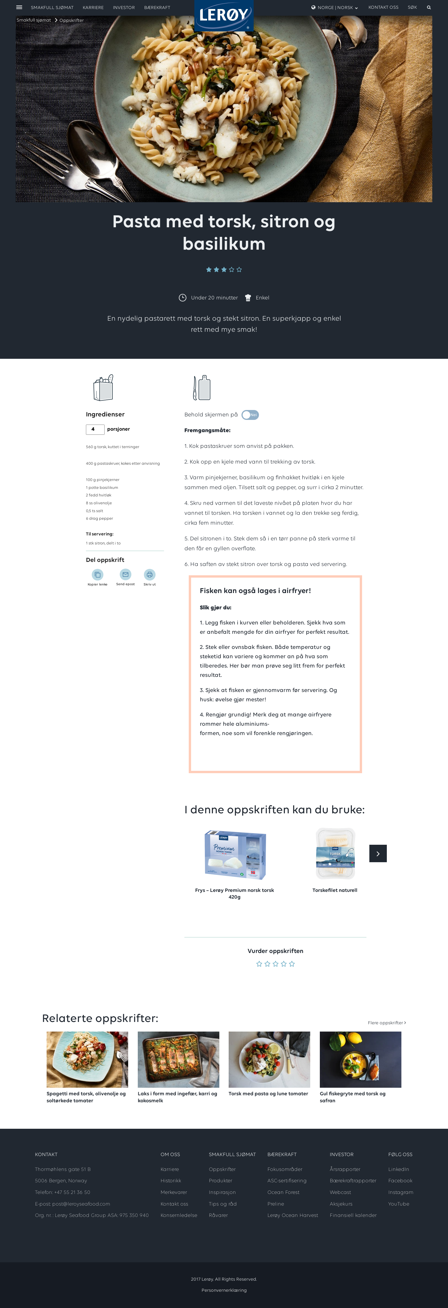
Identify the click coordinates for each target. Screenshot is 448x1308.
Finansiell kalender (353, 1215)
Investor (124, 8)
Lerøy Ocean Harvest (292, 1215)
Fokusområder (284, 1169)
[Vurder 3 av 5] (275, 964)
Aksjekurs (341, 1204)
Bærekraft (157, 8)
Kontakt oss (383, 7)
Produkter (220, 1181)
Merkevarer (173, 1192)
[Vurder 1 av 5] (259, 964)
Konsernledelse (178, 1215)
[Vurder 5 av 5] (292, 964)
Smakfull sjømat (34, 20)
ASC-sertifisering (287, 1181)
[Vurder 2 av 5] (267, 964)
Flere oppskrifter (385, 1023)
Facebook (400, 1181)
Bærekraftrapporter (353, 1181)
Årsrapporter (345, 1169)
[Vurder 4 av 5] (284, 964)
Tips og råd (223, 1204)
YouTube (398, 1204)
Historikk (170, 1181)
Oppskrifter (71, 20)
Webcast (340, 1192)
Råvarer (218, 1215)
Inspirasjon (222, 1192)
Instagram (400, 1192)
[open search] (420, 7)
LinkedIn (398, 1169)
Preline (275, 1204)
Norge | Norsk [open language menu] (334, 7)
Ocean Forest (283, 1192)
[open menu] (19, 8)
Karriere (93, 8)
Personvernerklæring (224, 1290)
